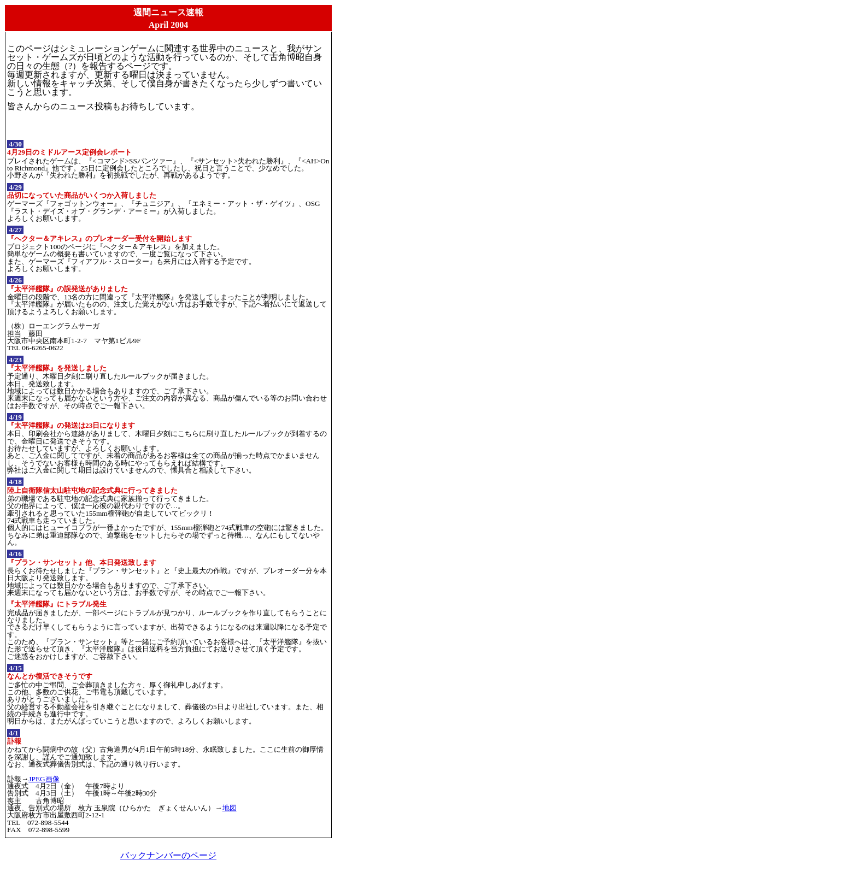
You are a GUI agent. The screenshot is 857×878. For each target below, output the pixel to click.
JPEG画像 (43, 779)
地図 (229, 808)
